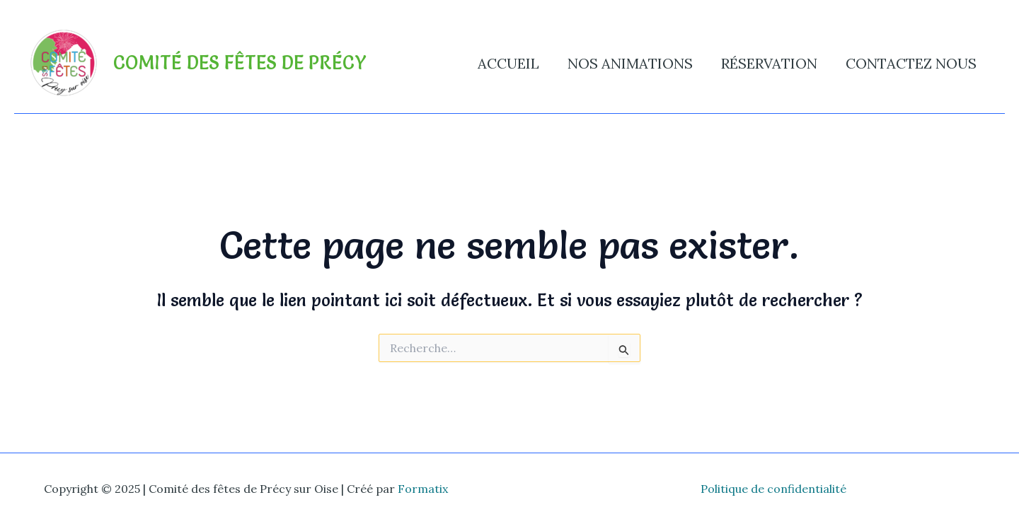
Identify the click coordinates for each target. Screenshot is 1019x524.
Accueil (508, 63)
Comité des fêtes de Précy (240, 63)
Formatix (423, 489)
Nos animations (630, 63)
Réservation (769, 63)
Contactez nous (911, 63)
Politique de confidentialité (773, 489)
